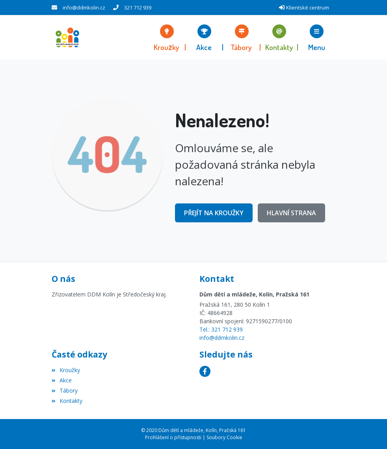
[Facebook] (204, 371)
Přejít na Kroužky (214, 213)
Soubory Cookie (224, 437)
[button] (316, 37)
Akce (62, 380)
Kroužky (66, 370)
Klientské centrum (307, 7)
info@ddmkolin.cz (84, 7)
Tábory (65, 390)
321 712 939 (137, 7)
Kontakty (67, 400)
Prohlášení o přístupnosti (173, 437)
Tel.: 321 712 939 (221, 329)
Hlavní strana (291, 213)
